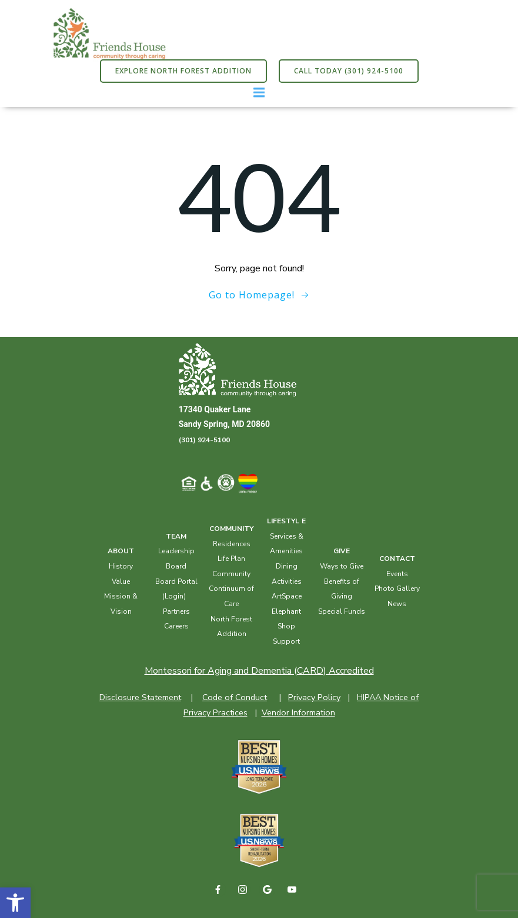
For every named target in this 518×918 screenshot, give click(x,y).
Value (121, 581)
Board (176, 566)
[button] (15, 902)
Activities (287, 581)
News (396, 603)
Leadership (176, 551)
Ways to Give (341, 566)
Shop (286, 626)
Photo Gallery (397, 588)
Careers (176, 626)
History (121, 566)
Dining (287, 566)
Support (286, 641)
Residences (231, 544)
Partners (176, 611)
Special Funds (341, 611)
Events (397, 574)
